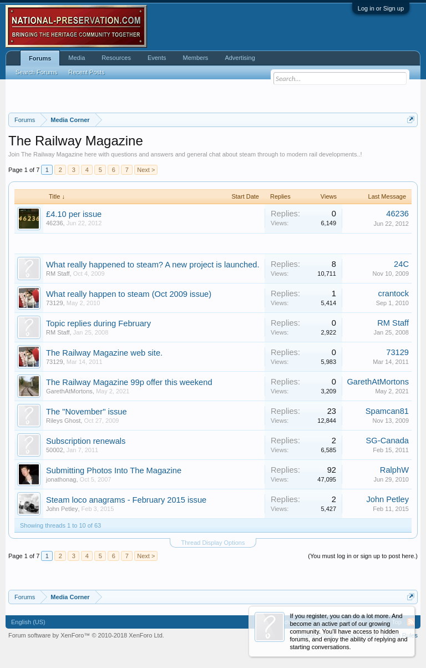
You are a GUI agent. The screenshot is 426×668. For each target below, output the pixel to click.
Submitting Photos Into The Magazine (113, 470)
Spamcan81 (387, 411)
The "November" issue (86, 411)
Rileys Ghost (63, 420)
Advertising (240, 57)
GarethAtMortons (69, 391)
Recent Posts (86, 72)
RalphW (394, 469)
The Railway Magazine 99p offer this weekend (129, 382)
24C (401, 264)
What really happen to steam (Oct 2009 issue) (128, 294)
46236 (54, 223)
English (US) (28, 622)
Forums (40, 58)
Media (76, 57)
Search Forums (36, 72)
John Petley (62, 508)
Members (196, 57)
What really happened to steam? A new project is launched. (153, 264)
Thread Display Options (213, 542)
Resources (116, 57)
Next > (146, 169)
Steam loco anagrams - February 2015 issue (126, 499)
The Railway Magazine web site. (104, 352)
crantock (393, 293)
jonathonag (61, 479)
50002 (54, 450)
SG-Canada (387, 440)
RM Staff (58, 273)
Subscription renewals (85, 441)
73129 (54, 303)
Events (157, 57)
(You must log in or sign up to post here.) (363, 556)
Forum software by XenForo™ (86, 635)
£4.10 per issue (74, 214)
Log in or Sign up (381, 8)
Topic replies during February (98, 323)
